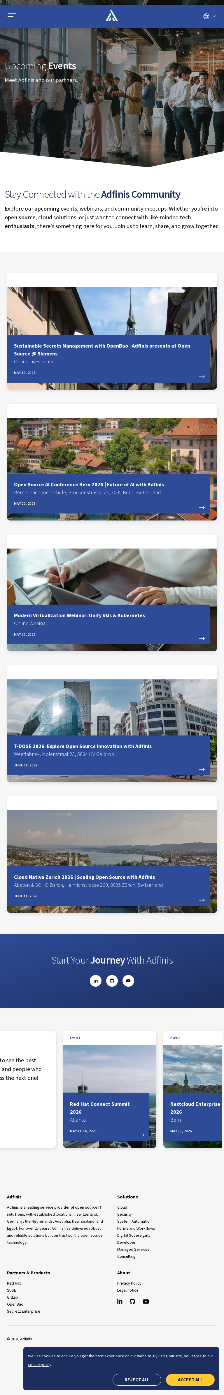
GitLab (12, 1297)
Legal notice (128, 1290)
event (62, 1038)
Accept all (190, 1380)
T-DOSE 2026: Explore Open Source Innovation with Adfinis (108, 750)
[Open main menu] (40, 16)
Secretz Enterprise (23, 1311)
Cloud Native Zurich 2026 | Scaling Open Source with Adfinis (108, 881)
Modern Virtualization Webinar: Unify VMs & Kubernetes (108, 619)
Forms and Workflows (136, 1228)
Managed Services (133, 1249)
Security (124, 1214)
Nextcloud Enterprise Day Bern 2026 (93, 1112)
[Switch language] (209, 16)
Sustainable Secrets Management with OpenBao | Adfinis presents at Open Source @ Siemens (108, 354)
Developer (126, 1242)
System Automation (134, 1221)
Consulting (126, 1256)
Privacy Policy (129, 1283)
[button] (12, 16)
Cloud (122, 1207)
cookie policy (39, 1365)
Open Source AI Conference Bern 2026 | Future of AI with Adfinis (108, 489)
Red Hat (14, 1283)
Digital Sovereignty (133, 1235)
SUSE (11, 1290)
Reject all (137, 1380)
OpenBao (15, 1304)
